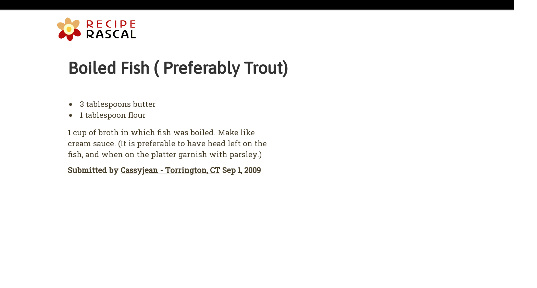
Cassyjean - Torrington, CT (170, 170)
